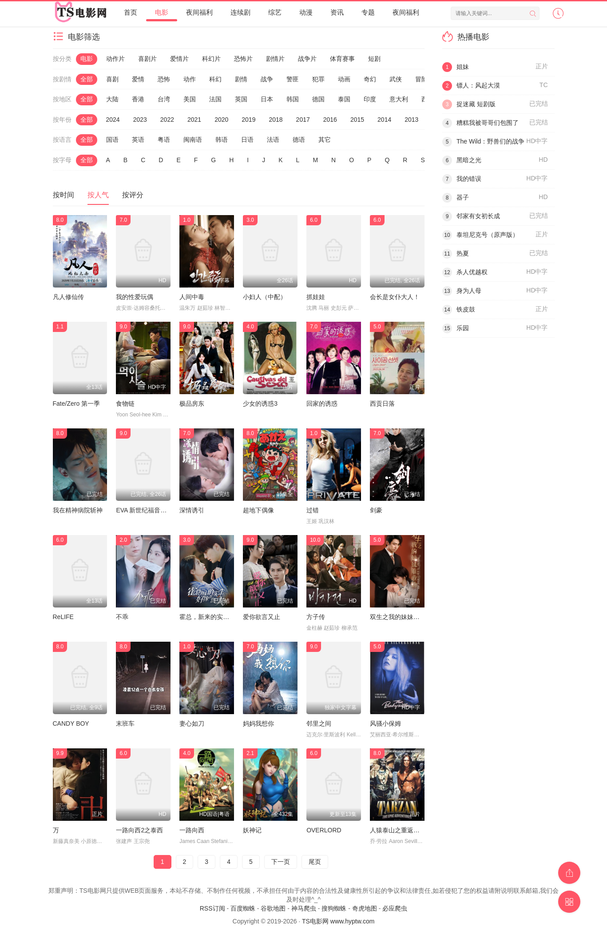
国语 (112, 139)
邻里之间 (318, 723)
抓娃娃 (315, 296)
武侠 (395, 79)
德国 (318, 99)
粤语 (164, 139)
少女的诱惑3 (260, 403)
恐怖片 (243, 58)
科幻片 (211, 58)
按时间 (63, 195)
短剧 (374, 58)
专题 (368, 12)
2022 (167, 119)
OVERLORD (323, 830)
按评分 (132, 195)
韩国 (292, 99)
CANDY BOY (71, 723)
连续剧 (240, 12)
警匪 (292, 79)
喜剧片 (147, 58)
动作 (189, 79)
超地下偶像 (258, 510)
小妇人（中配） (264, 296)
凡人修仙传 (68, 296)
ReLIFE (63, 616)
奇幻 (370, 79)
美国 (189, 99)
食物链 (125, 403)
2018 (275, 119)
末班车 (125, 723)
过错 (312, 510)
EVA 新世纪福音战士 (144, 510)
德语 (299, 139)
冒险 (421, 79)
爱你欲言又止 (261, 616)
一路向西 (191, 830)
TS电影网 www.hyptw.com (338, 921)
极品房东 (191, 403)
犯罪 (318, 79)
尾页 (315, 861)
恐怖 (164, 79)
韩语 (221, 139)
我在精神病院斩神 (78, 510)
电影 (161, 12)
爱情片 (179, 58)
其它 (324, 139)
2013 (411, 119)
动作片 (115, 58)
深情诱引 (191, 510)
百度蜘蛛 (242, 908)
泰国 (344, 99)
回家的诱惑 (321, 403)
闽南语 (192, 139)
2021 (194, 119)
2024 (113, 119)
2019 (248, 119)
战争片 (307, 58)
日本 (267, 99)
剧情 (241, 79)
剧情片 (275, 58)
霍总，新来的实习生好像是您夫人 (226, 616)
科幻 (215, 79)
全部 (86, 79)
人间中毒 (191, 296)
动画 (344, 79)
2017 (303, 119)
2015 (357, 119)
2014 (384, 119)
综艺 (275, 12)
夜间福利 (199, 12)
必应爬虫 (394, 908)
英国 (241, 99)
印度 (370, 99)
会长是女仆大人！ (395, 296)
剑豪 (376, 510)
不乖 (122, 616)
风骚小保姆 (385, 723)
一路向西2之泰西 (139, 830)
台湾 (164, 99)
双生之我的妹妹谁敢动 (401, 616)
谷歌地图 (273, 908)
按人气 (98, 195)
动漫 (306, 12)
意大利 (398, 99)
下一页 (280, 861)
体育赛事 (342, 58)
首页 (130, 12)
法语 (273, 139)
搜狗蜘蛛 (333, 908)
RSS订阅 (212, 908)
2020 (221, 119)
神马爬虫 (303, 908)
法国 (215, 99)
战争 (267, 79)
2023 (140, 119)
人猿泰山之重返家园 (398, 830)
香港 (138, 99)
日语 (247, 139)
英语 (138, 139)
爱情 (138, 79)
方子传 (315, 616)
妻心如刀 (191, 723)
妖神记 (252, 830)
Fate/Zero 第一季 (76, 403)
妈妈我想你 (258, 723)
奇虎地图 (364, 908)
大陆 (112, 99)
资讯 (337, 12)
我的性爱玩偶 (134, 296)
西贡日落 (382, 403)
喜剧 (112, 79)
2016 (330, 119)
